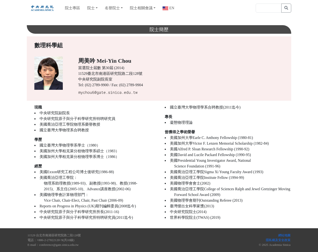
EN (171, 8)
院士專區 (72, 8)
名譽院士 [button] (112, 8)
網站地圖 (284, 235)
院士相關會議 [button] (141, 8)
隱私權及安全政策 (278, 240)
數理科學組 (48, 45)
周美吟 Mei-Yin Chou (104, 61)
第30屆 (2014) (113, 68)
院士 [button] (91, 8)
